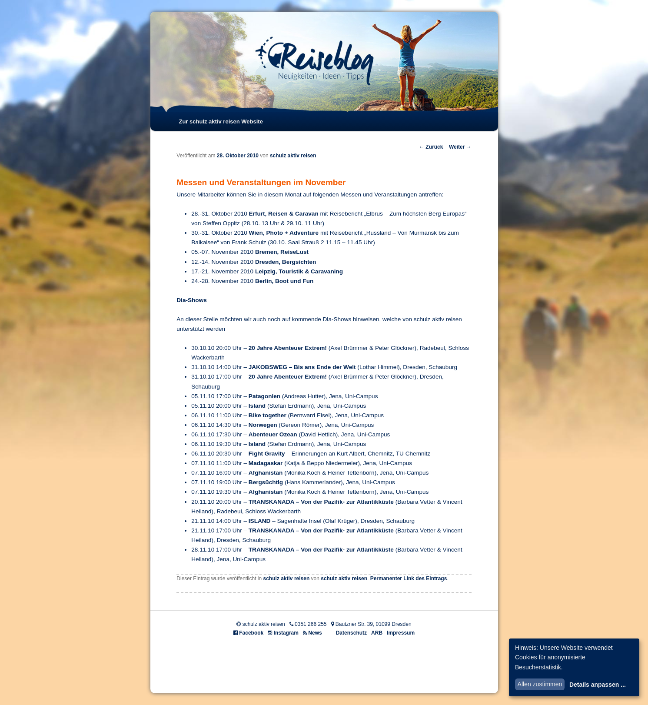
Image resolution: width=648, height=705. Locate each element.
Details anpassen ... (597, 684)
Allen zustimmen (540, 684)
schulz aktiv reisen (293, 156)
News (315, 633)
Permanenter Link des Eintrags (408, 578)
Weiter (460, 147)
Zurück (431, 147)
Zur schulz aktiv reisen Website (221, 121)
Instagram (286, 633)
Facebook (251, 633)
